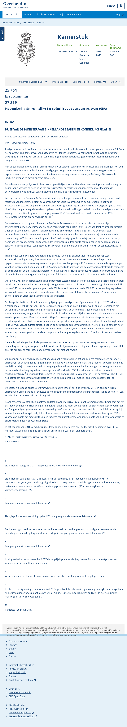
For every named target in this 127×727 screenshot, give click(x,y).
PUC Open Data (17, 696)
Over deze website (18, 641)
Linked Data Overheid (20, 692)
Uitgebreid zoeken (45, 14)
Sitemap (13, 676)
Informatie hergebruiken (21, 664)
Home (27, 14)
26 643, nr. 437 (25, 609)
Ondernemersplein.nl (20, 712)
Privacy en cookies (18, 668)
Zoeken (12, 656)
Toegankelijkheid (17, 672)
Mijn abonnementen (70, 14)
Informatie (60, 81)
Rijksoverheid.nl (17, 708)
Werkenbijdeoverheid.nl (21, 716)
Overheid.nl (11, 15)
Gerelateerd (81, 81)
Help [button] (118, 14)
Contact (13, 644)
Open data (14, 688)
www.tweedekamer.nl (67, 465)
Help (11, 652)
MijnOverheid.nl (17, 705)
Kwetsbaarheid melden (21, 680)
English (12, 648)
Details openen (2, 34)
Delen (116, 81)
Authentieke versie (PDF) (32, 82)
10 (115, 412)
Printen (100, 81)
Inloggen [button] (110, 5)
